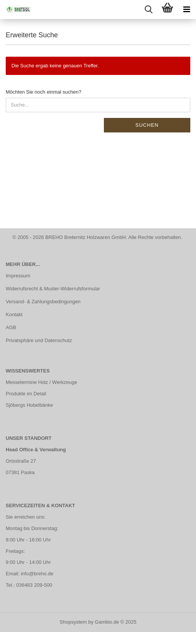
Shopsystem (73, 622)
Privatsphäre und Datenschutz (39, 340)
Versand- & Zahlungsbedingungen (43, 301)
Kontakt (14, 314)
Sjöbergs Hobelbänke (29, 405)
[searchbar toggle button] (148, 9)
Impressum (18, 276)
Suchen (147, 125)
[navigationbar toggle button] (186, 9)
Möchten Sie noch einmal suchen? (43, 92)
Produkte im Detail (26, 393)
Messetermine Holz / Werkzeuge (41, 382)
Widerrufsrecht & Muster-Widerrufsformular (53, 288)
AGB (11, 327)
